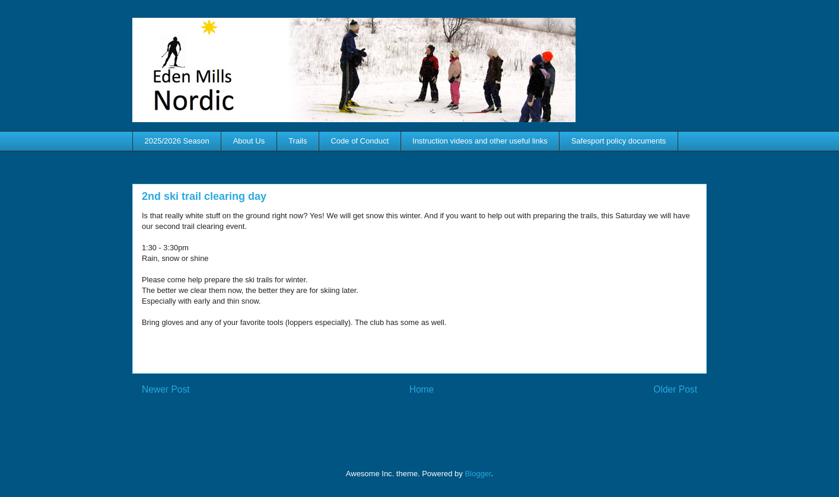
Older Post (675, 389)
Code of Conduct (359, 140)
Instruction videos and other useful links (480, 140)
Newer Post (166, 389)
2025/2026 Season (177, 140)
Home (421, 389)
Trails (297, 140)
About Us (249, 140)
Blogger (478, 473)
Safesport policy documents (618, 140)
